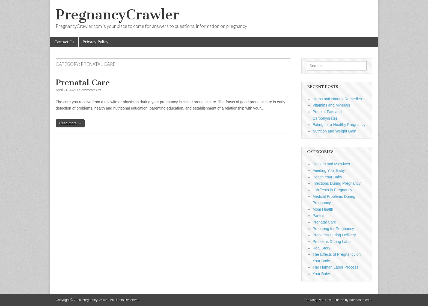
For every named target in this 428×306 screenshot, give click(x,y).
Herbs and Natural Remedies (337, 99)
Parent (318, 215)
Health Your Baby (327, 177)
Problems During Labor (332, 241)
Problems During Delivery (334, 235)
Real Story (321, 248)
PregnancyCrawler (117, 14)
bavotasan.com (360, 300)
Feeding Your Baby (329, 170)
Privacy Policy (96, 42)
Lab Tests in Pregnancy (332, 190)
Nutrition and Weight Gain (334, 131)
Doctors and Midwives (331, 164)
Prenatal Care (83, 82)
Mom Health (323, 209)
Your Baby (321, 274)
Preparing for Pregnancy (333, 228)
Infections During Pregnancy (337, 183)
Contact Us (64, 42)
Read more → (70, 123)
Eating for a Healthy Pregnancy (339, 124)
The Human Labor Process (335, 267)
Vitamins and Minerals (331, 105)
